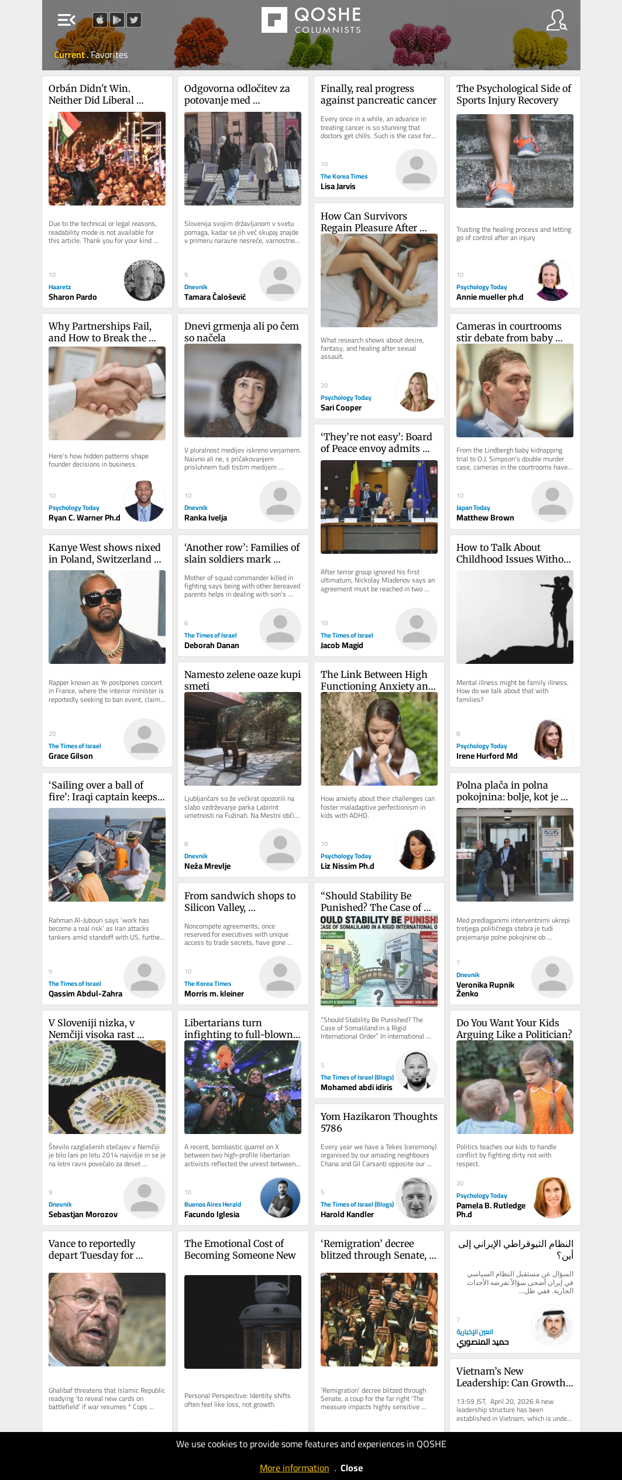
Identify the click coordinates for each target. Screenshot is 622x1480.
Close (352, 1467)
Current (70, 54)
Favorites (109, 54)
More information (294, 1467)
